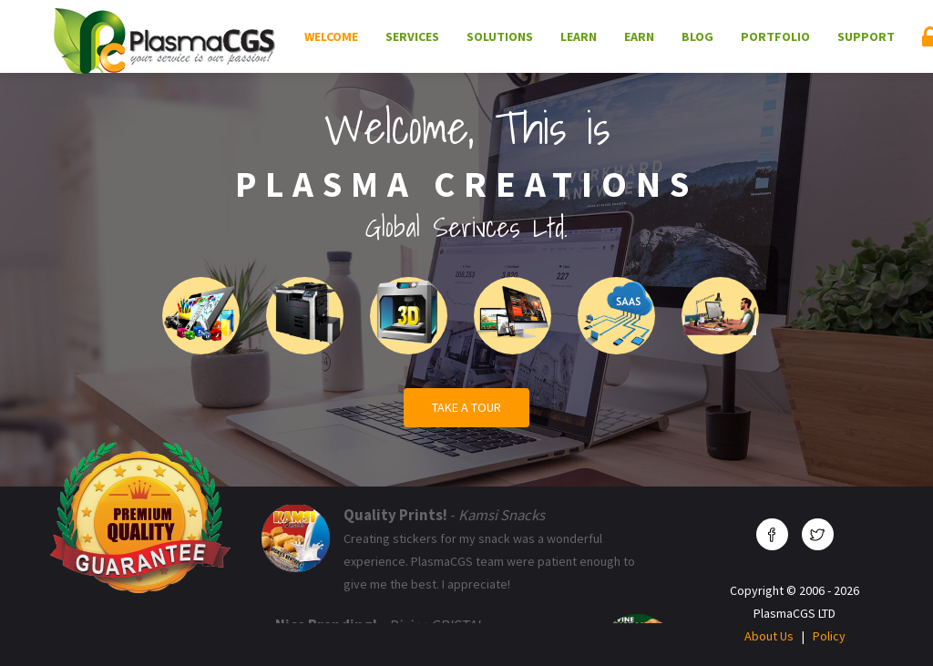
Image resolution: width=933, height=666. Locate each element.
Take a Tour (466, 407)
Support (866, 36)
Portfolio (775, 36)
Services (412, 36)
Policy (829, 636)
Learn (578, 36)
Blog (697, 36)
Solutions (499, 36)
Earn (639, 36)
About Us (769, 636)
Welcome (331, 36)
